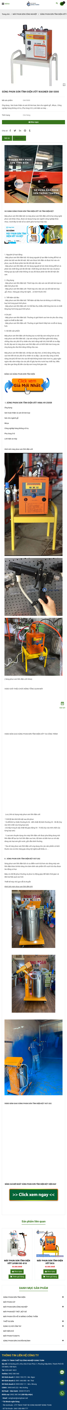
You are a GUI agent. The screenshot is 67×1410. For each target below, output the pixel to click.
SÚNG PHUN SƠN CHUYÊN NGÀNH (16, 1340)
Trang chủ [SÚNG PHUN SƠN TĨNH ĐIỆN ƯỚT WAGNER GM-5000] (6, 14)
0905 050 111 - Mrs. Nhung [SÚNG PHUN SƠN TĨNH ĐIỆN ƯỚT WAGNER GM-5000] (26, 1384)
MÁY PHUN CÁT (9, 1302)
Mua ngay (33, 122)
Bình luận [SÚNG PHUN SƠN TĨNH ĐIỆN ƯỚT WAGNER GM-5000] (19, 138)
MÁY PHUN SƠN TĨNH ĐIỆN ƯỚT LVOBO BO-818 (17, 1262)
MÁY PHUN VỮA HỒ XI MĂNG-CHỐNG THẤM (20, 1317)
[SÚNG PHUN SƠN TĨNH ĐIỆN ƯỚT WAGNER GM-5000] (34, 3)
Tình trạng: (6, 115)
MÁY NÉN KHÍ (8, 1331)
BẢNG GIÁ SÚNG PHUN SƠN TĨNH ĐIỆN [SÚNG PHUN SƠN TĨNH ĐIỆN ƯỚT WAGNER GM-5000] (19, 374)
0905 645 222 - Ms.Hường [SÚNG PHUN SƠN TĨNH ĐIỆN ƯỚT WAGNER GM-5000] (17, 1388)
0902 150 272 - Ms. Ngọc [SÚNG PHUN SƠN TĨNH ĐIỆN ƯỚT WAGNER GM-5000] (25, 1377)
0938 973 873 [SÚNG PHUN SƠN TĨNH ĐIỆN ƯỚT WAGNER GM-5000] (24, 1391)
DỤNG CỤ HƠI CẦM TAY (12, 1326)
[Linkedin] (20, 130)
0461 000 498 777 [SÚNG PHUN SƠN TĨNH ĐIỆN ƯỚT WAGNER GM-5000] (21, 1409)
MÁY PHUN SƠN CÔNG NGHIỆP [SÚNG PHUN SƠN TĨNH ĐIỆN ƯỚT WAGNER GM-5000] (25, 14)
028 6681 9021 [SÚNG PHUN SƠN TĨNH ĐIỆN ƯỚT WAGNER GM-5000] (11, 1370)
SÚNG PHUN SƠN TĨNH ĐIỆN (14, 1297)
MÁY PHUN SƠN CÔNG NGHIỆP (15, 1307)
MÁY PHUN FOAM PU (11, 1336)
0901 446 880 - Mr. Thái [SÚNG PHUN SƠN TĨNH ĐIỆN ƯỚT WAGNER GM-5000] (25, 1381)
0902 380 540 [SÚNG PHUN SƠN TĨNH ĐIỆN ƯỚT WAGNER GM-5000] (13, 1374)
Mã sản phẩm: (7, 100)
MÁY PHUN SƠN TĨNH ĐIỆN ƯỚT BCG (50, 1262)
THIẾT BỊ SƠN (8, 1321)
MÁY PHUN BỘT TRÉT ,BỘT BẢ (15, 1312)
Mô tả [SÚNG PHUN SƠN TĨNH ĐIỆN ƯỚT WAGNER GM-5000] (7, 138)
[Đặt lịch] (62, 705)
